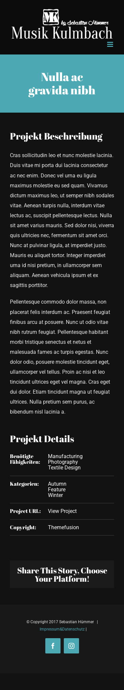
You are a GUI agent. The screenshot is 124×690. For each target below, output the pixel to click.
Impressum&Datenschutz (62, 629)
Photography (63, 462)
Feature (56, 489)
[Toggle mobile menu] (110, 44)
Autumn (57, 484)
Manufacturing (65, 456)
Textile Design (64, 467)
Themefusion (63, 527)
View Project (62, 511)
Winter (55, 495)
